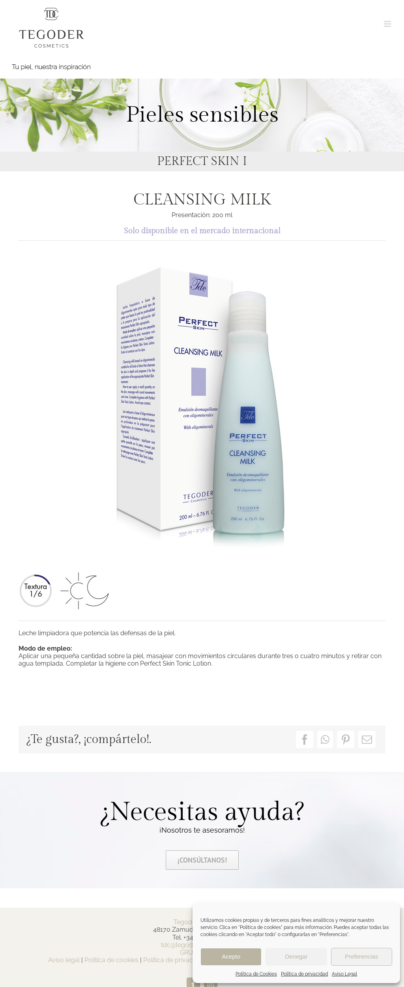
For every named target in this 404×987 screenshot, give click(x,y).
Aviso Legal (344, 974)
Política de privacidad (304, 974)
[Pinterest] (345, 739)
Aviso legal (64, 960)
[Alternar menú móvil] (388, 24)
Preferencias (361, 956)
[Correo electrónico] (367, 739)
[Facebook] (304, 739)
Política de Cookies (256, 974)
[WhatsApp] (325, 739)
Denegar (296, 956)
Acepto (231, 956)
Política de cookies (111, 960)
